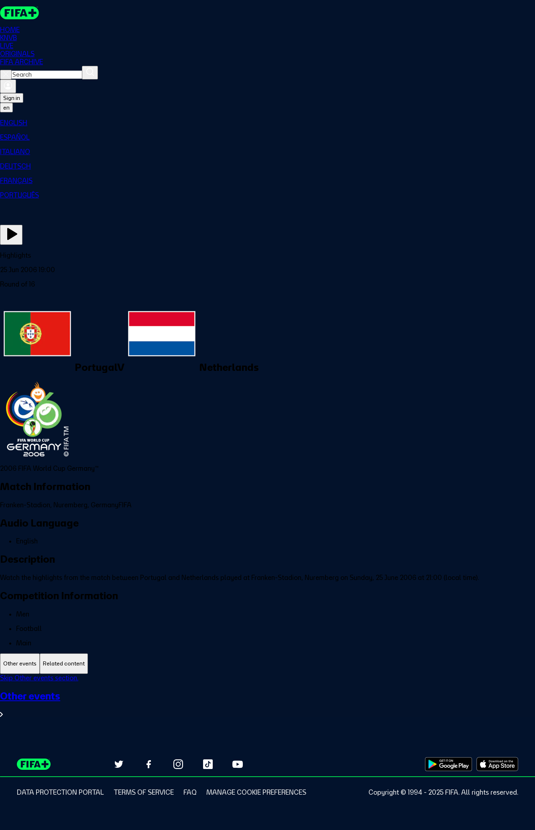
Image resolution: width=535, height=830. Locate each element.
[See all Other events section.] (267, 704)
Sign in (11, 98)
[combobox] (47, 75)
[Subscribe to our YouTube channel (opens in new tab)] (237, 764)
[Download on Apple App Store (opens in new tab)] (497, 764)
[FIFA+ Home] (19, 13)
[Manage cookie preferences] (256, 792)
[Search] (90, 72)
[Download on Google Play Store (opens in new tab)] (448, 764)
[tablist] (267, 663)
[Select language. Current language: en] (6, 107)
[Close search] (6, 74)
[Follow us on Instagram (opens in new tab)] (178, 764)
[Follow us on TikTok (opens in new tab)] (208, 764)
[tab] (20, 663)
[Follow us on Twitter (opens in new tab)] (119, 764)
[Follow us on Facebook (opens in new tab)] (148, 764)
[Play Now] (11, 235)
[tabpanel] (267, 701)
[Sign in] (8, 86)
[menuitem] (267, 123)
